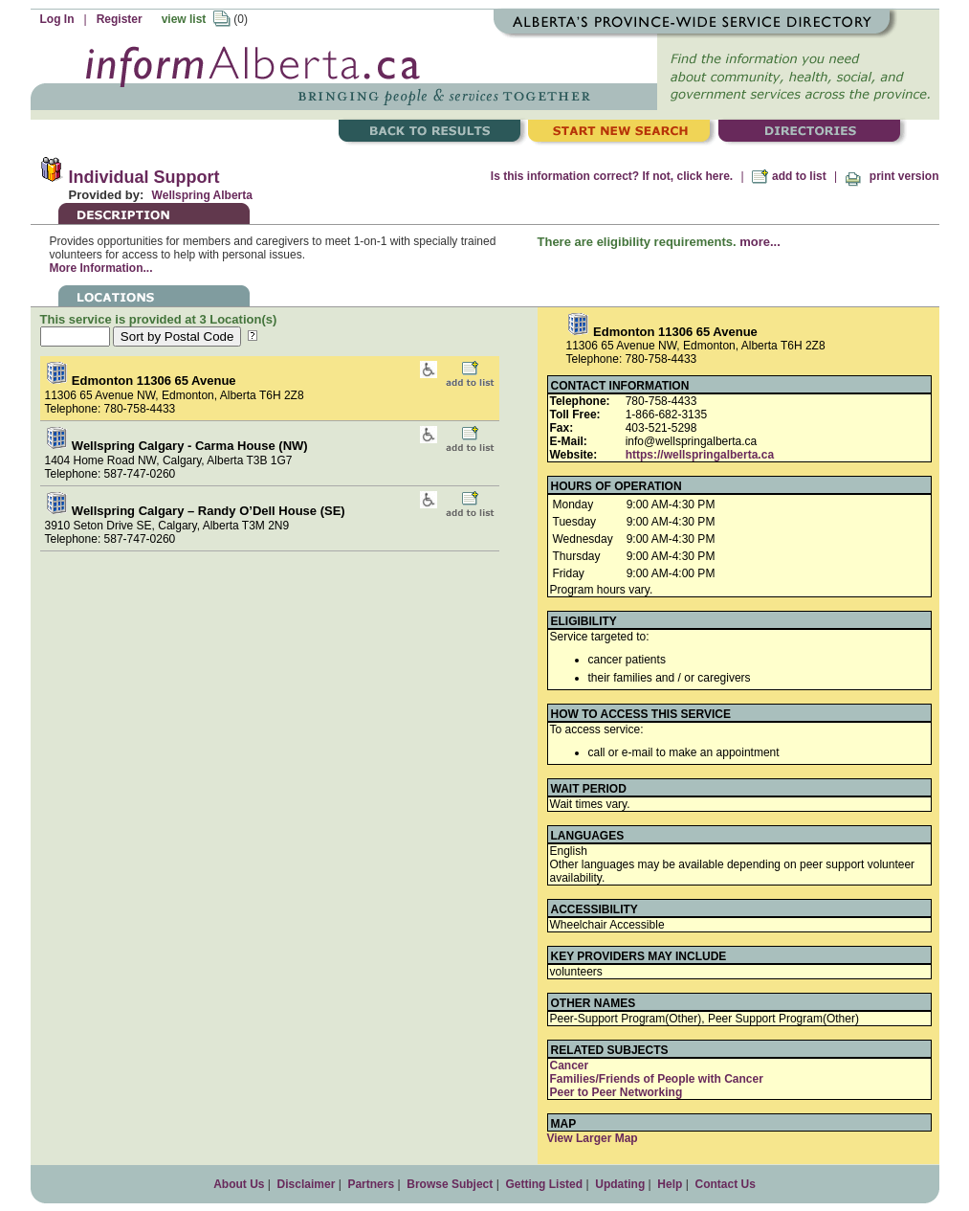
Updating (620, 1184)
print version (891, 176)
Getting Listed (544, 1184)
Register (120, 19)
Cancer (569, 1065)
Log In (57, 19)
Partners (370, 1184)
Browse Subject (450, 1184)
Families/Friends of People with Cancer (656, 1079)
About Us (238, 1184)
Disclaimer (306, 1184)
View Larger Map (592, 1138)
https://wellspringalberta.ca (700, 454)
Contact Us (724, 1184)
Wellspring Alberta (202, 195)
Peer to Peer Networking (616, 1092)
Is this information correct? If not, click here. (612, 176)
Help (669, 1184)
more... (760, 242)
